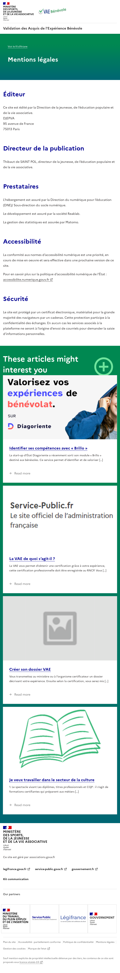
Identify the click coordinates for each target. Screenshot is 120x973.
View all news (103, 366)
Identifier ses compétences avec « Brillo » (48, 448)
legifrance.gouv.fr (14, 869)
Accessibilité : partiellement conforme (39, 942)
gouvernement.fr (83, 869)
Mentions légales (105, 942)
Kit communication (16, 879)
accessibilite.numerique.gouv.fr (26, 279)
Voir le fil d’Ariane (17, 46)
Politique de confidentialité (78, 942)
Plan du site (9, 942)
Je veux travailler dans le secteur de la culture (51, 780)
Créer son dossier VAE (30, 669)
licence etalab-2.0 (29, 962)
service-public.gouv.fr (49, 869)
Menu (114, 4)
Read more (22, 473)
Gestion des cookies (14, 948)
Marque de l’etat (37, 948)
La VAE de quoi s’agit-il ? (32, 559)
